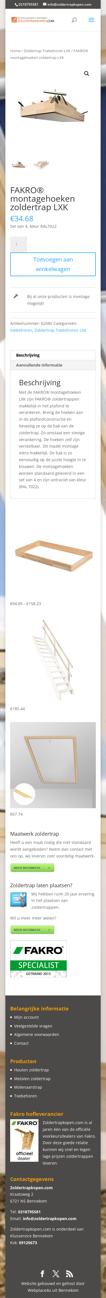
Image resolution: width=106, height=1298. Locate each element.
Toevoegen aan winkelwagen (53, 264)
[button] (87, 74)
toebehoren (21, 330)
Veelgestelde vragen (33, 1026)
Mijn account (26, 1017)
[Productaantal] (18, 244)
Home (15, 50)
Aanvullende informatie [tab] (39, 365)
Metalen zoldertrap (32, 1078)
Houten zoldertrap (31, 1070)
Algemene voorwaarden (36, 1034)
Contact (21, 1043)
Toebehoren (25, 1096)
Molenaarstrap (28, 1087)
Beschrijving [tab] (28, 355)
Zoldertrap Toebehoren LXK (47, 50)
